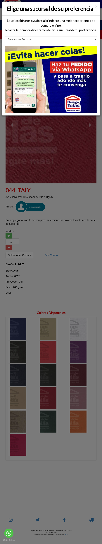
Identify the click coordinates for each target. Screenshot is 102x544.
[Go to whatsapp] (8, 533)
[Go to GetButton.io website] (9, 540)
